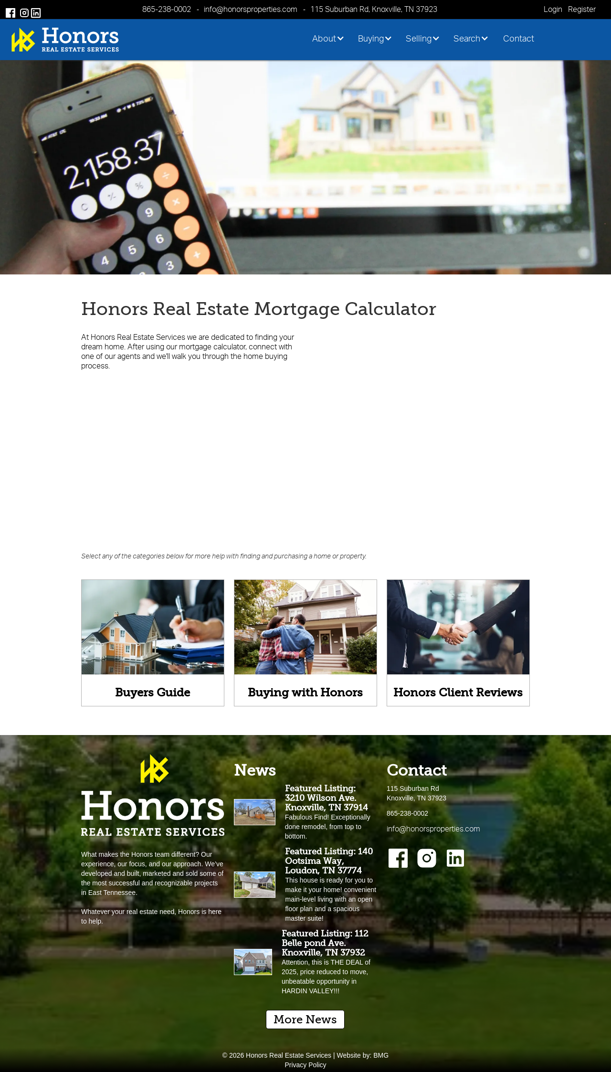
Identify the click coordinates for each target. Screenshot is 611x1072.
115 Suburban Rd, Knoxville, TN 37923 (373, 9)
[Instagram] (426, 858)
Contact (518, 38)
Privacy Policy (305, 1065)
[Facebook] (398, 858)
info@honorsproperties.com (250, 9)
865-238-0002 (166, 9)
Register (582, 9)
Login (553, 9)
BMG (381, 1055)
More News (305, 1019)
